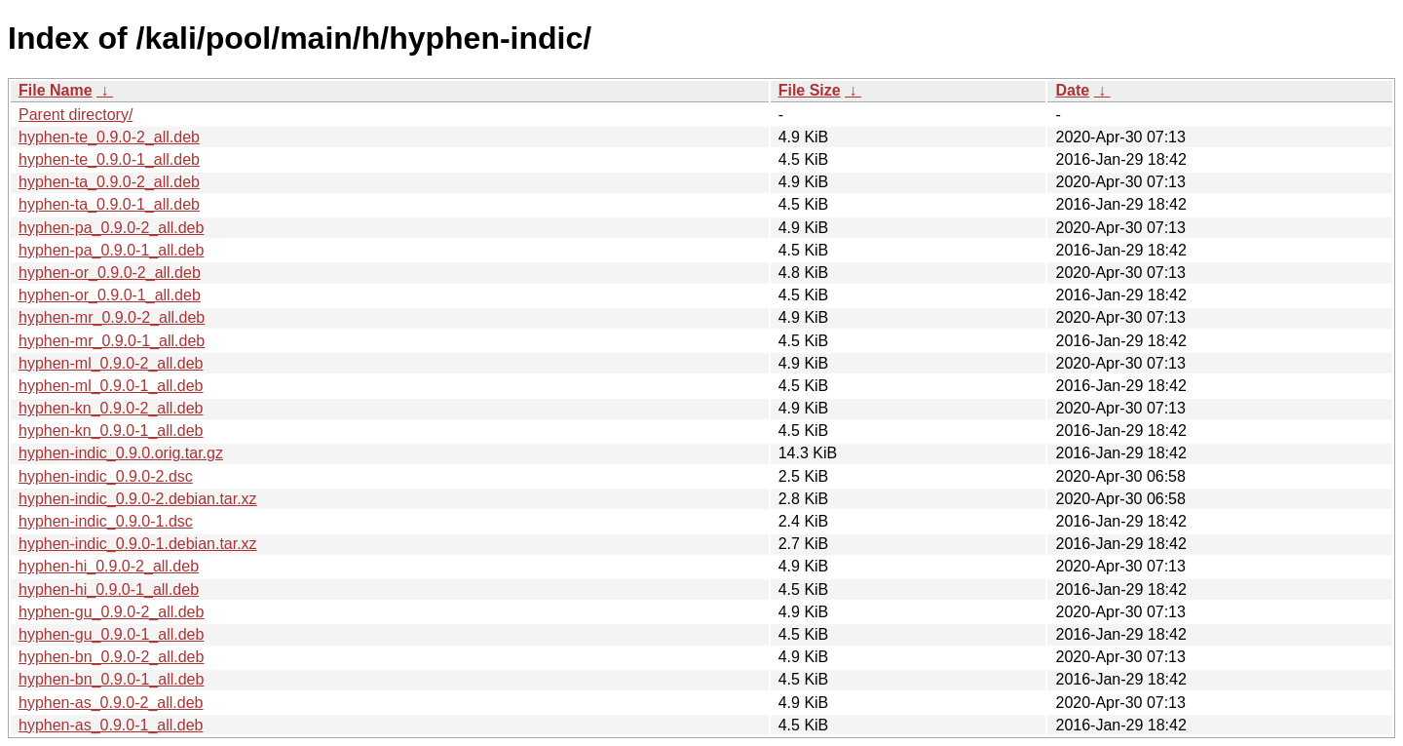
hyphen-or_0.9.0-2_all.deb (110, 272)
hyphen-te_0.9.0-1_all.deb (109, 159)
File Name (56, 90)
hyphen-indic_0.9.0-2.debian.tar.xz (138, 499)
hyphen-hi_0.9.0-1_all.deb (109, 589)
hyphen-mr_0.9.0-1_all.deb (112, 341)
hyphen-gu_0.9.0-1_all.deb (111, 634)
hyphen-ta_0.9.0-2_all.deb (109, 182)
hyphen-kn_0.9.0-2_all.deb (111, 408)
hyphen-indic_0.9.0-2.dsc (106, 476)
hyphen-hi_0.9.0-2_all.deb (109, 566)
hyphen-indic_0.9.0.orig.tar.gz (121, 453)
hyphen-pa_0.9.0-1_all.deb (111, 250)
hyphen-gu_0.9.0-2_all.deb (111, 612)
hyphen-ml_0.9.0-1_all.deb (111, 385)
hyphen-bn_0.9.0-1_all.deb (111, 679)
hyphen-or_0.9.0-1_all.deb (110, 295)
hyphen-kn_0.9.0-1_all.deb (111, 430)
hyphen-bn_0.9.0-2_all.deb (111, 656)
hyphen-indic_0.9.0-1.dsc (106, 521)
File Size (809, 90)
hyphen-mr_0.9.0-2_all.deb (112, 317)
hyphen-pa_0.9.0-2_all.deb (111, 227)
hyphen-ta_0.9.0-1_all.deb (109, 204)
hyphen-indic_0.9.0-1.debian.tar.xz (138, 543)
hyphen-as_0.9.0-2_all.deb (111, 702)
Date (1072, 90)
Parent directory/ (76, 114)
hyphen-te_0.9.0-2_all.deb (109, 137)
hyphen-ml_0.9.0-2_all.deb (111, 363)
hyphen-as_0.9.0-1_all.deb (111, 725)
